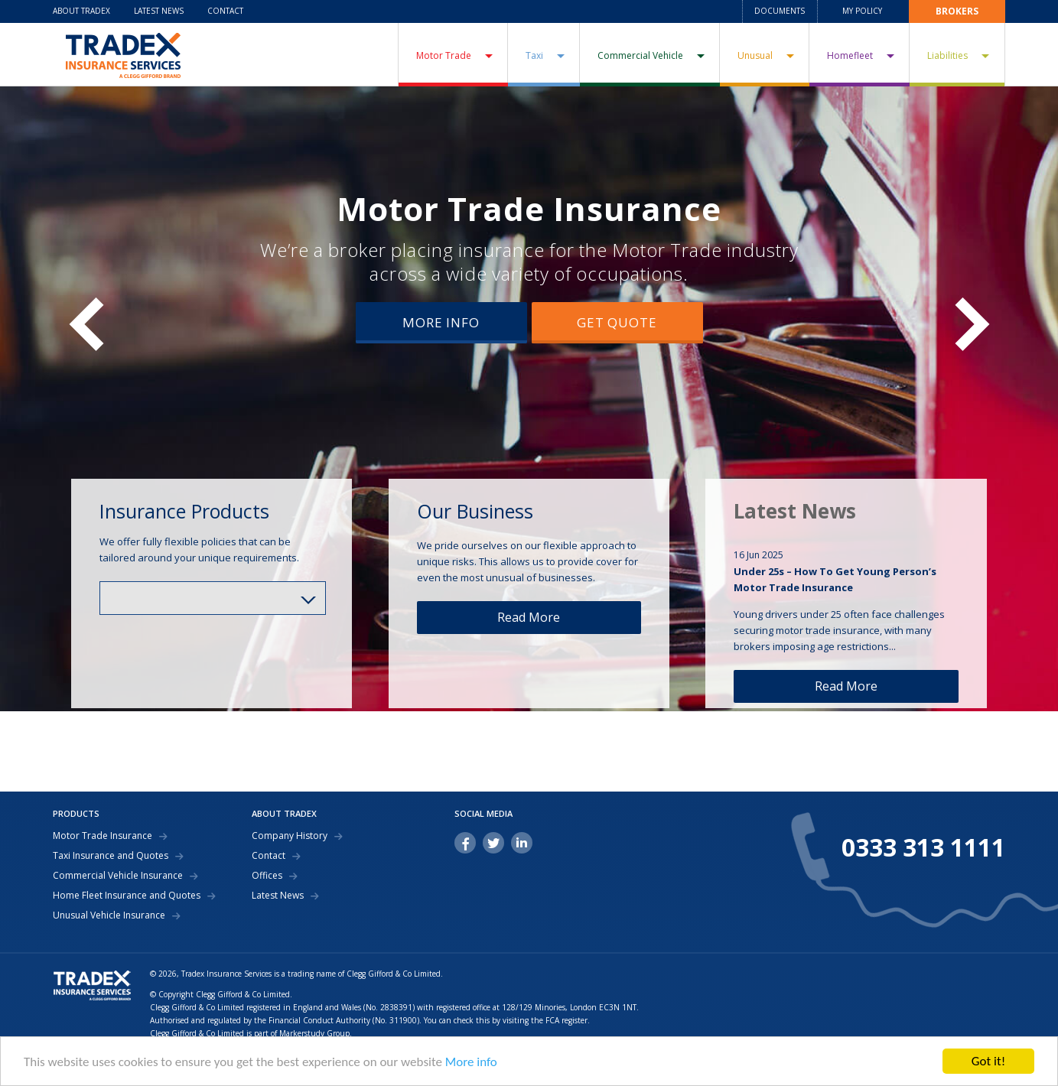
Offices (267, 876)
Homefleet (850, 55)
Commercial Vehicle (640, 55)
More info (471, 1062)
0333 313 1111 (923, 847)
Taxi (534, 55)
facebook (465, 843)
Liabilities (947, 55)
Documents (779, 10)
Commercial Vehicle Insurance (118, 876)
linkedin (521, 843)
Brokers (957, 11)
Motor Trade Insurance (529, 208)
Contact (225, 10)
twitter (493, 843)
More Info (441, 322)
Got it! (988, 1061)
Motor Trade (443, 55)
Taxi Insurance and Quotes (110, 856)
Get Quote (617, 322)
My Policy (862, 10)
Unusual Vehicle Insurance (109, 915)
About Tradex (81, 10)
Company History (289, 836)
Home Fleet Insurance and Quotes (126, 895)
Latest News (159, 10)
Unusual (755, 55)
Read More (528, 617)
